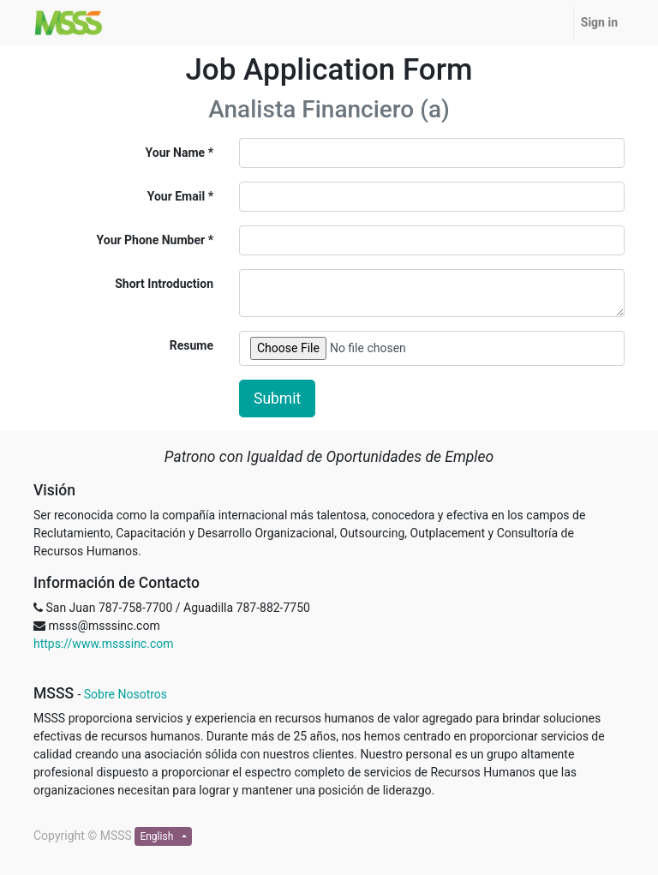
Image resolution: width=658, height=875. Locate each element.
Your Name (176, 152)
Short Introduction (164, 284)
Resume (191, 345)
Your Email (176, 196)
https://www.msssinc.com (103, 643)
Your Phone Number (151, 240)
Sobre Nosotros (125, 694)
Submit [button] (277, 398)
